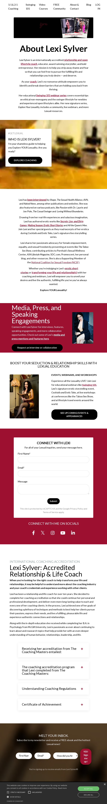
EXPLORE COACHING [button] (25, 160)
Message (23, 483)
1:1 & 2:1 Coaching (13, 6)
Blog (88, 4)
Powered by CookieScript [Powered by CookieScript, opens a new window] (15, 801)
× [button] (105, 784)
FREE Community (59, 6)
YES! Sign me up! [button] (85, 761)
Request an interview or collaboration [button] (37, 348)
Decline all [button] (88, 795)
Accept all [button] (88, 789)
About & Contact (74, 6)
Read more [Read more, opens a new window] (62, 788)
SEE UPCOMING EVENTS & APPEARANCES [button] (74, 416)
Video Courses (43, 6)
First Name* (24, 455)
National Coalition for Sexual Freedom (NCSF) (55, 263)
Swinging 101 (30, 6)
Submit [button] (53, 503)
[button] (8, 792)
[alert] (53, 793)
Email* (21, 469)
